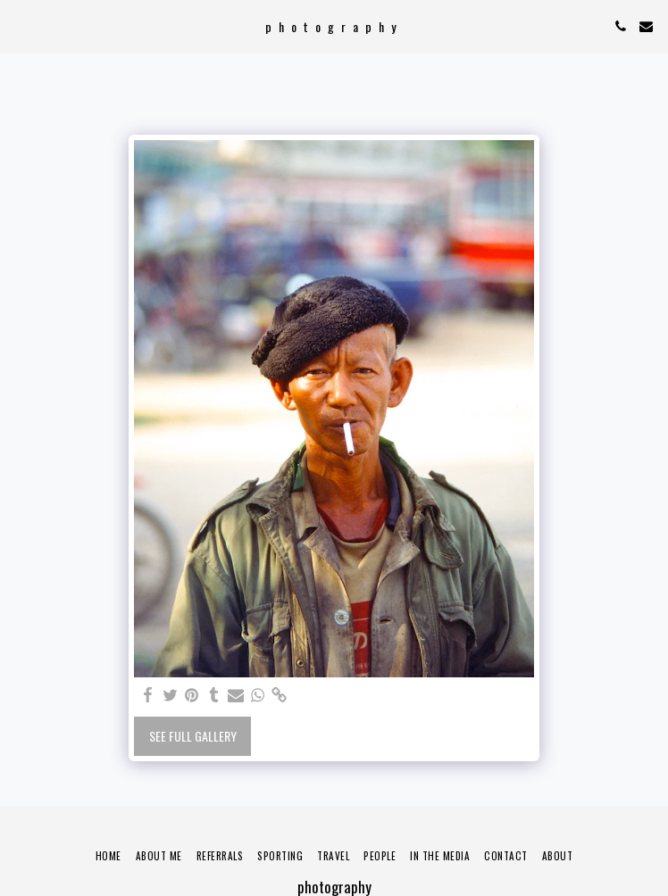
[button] (19, 26)
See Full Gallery (193, 735)
